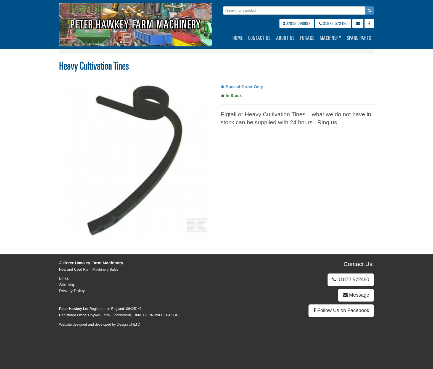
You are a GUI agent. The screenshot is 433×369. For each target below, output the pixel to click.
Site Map (67, 284)
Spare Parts (359, 38)
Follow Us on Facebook (341, 310)
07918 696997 (296, 23)
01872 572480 (333, 23)
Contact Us (259, 38)
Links (64, 278)
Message (356, 295)
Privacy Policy (72, 290)
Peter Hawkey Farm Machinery (135, 24)
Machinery (330, 38)
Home (238, 38)
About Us (285, 38)
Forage (307, 38)
